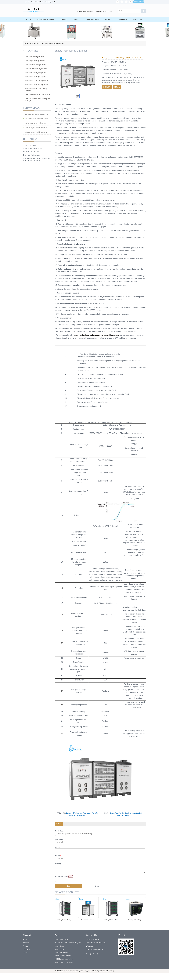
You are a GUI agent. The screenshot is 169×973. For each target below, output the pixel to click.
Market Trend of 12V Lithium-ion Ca (36, 123)
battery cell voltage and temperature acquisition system (96, 335)
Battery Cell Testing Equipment (35, 73)
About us (26, 943)
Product (25, 946)
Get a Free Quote (139, 2)
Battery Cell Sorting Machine (34, 57)
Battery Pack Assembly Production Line (38, 95)
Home (28, 19)
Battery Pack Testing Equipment (53, 43)
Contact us (137, 19)
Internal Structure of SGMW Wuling (36, 118)
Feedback (123, 19)
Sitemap (111, 971)
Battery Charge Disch (111, 920)
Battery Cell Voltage (135, 920)
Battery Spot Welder (61, 952)
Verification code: (61, 876)
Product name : (61, 831)
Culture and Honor (92, 19)
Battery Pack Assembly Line (64, 962)
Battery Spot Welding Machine (35, 61)
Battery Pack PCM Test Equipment (36, 80)
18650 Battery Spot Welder (64, 959)
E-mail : (58, 855)
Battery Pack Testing (87, 920)
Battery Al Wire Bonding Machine (36, 69)
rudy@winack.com (86, 11)
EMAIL (117, 87)
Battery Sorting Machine (63, 956)
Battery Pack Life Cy (64, 920)
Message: (58, 864)
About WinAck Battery (45, 19)
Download (109, 19)
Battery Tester (59, 949)
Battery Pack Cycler (61, 939)
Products (64, 19)
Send (68, 886)
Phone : (58, 847)
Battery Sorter (59, 946)
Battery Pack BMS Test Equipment (36, 84)
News (76, 19)
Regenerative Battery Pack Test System (68, 943)
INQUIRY (106, 87)
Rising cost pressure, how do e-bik (36, 114)
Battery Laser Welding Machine (35, 65)
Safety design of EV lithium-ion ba (36, 127)
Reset (97, 886)
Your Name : (60, 839)
